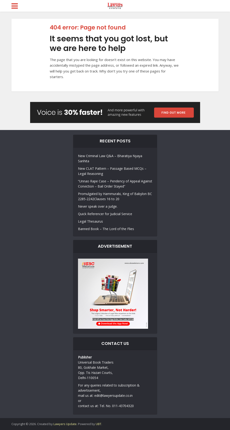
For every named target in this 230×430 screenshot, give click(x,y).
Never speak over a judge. (97, 206)
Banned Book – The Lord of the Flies (106, 229)
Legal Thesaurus (90, 221)
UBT (98, 424)
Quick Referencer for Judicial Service (105, 214)
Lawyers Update (65, 424)
